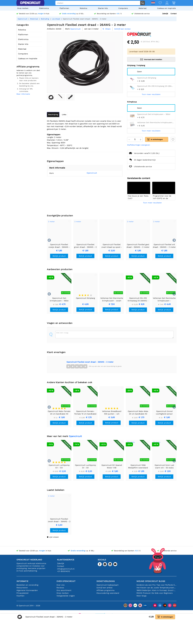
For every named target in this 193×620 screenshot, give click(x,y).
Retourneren (22, 588)
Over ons (60, 585)
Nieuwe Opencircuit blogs (151, 581)
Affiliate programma (105, 590)
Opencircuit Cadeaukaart (107, 585)
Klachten (20, 596)
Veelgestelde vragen (65, 596)
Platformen (64, 8)
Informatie (22, 581)
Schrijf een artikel (104, 588)
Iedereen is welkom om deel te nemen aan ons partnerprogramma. (28, 72)
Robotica (83, 8)
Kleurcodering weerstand (107, 593)
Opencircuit (88, 173)
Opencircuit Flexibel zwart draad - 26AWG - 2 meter (89, 362)
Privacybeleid (22, 593)
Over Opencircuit (65, 581)
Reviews (60, 588)
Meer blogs (141, 596)
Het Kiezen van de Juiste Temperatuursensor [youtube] (157, 588)
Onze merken (22, 8)
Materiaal (142, 8)
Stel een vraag (62, 333)
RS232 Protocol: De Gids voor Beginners (155, 593)
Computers (123, 8)
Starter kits (103, 8)
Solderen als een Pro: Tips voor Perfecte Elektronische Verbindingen (157, 585)
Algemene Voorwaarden (27, 590)
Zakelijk (165, 14)
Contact (173, 14)
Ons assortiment (63, 590)
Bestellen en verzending (27, 585)
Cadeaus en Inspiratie (166, 8)
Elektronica (44, 8)
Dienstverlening (105, 581)
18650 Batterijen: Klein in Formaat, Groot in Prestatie (157, 590)
